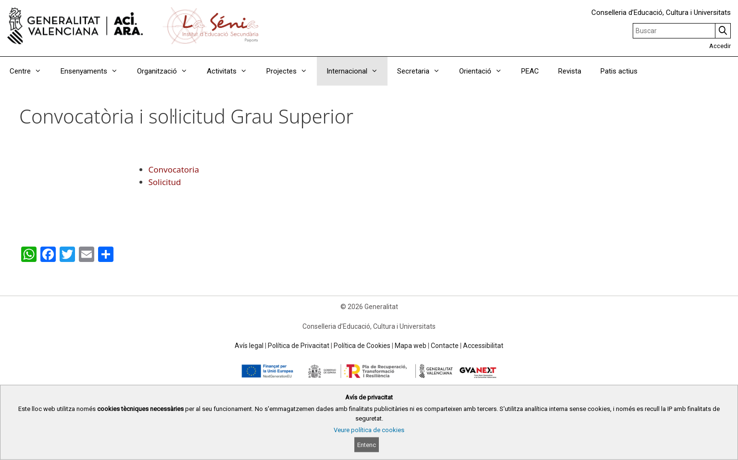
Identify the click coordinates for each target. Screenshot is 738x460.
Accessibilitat (483, 345)
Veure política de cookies (369, 430)
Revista (569, 71)
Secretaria (423, 71)
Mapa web (410, 345)
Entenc (366, 444)
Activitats (232, 71)
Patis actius (619, 71)
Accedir (720, 46)
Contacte (445, 345)
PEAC (530, 71)
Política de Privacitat (298, 345)
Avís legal (249, 345)
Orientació (485, 71)
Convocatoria (174, 169)
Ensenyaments (94, 71)
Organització (167, 71)
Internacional (357, 71)
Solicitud (165, 181)
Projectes (291, 71)
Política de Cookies (362, 345)
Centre (30, 71)
